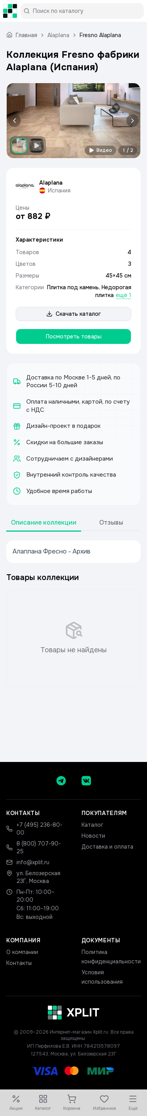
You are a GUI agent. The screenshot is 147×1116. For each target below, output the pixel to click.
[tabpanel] (73, 551)
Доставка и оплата (107, 846)
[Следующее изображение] (131, 120)
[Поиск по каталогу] (85, 11)
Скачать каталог (73, 313)
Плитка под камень (73, 287)
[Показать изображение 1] (19, 145)
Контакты (19, 962)
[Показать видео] (36, 145)
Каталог (92, 824)
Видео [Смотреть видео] (100, 150)
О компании (22, 952)
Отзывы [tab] (111, 522)
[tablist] (73, 523)
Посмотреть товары (74, 336)
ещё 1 (123, 295)
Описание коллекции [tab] (43, 522)
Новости (93, 835)
